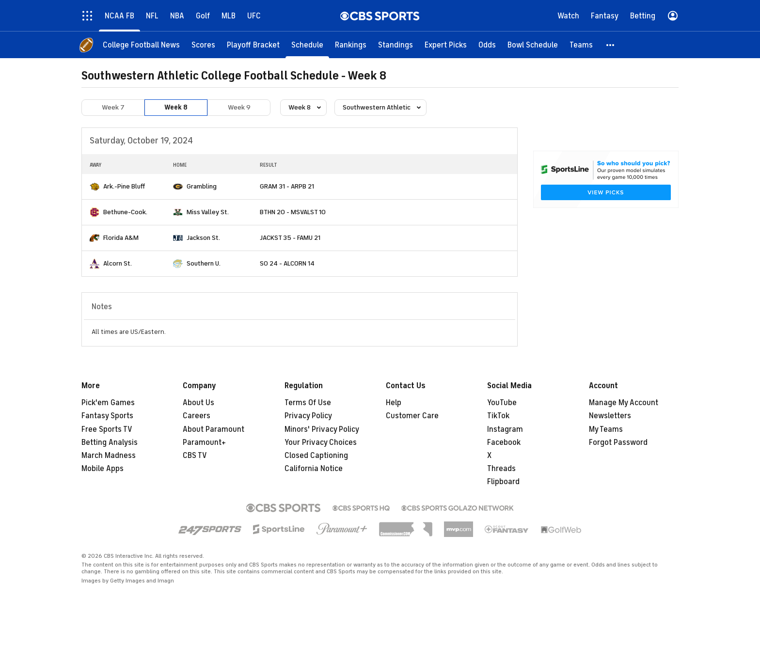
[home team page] (94, 186)
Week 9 (239, 107)
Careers (196, 416)
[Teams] (581, 45)
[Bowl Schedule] (533, 45)
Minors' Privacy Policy (322, 429)
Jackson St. (203, 238)
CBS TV (195, 455)
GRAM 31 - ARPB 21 (287, 186)
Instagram (505, 429)
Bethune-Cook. (125, 212)
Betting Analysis (109, 442)
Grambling (202, 186)
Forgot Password (618, 442)
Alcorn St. (117, 263)
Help (393, 403)
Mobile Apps (102, 468)
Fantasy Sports (107, 416)
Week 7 (113, 107)
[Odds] (487, 45)
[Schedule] (307, 45)
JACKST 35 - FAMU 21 (290, 238)
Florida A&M (121, 238)
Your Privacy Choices (321, 442)
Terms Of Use (308, 403)
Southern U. (204, 263)
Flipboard (503, 482)
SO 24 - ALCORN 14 (287, 263)
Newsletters (610, 416)
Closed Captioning (316, 455)
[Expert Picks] (446, 45)
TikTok (498, 416)
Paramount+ (204, 442)
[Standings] (395, 45)
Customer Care (412, 416)
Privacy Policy (308, 416)
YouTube (502, 403)
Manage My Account (623, 403)
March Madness (108, 455)
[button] (611, 45)
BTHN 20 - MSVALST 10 (293, 212)
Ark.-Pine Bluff (124, 186)
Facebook (504, 442)
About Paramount (213, 429)
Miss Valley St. (208, 212)
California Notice (314, 468)
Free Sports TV (106, 429)
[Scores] (203, 45)
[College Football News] (141, 45)
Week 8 (176, 107)
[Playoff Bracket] (253, 45)
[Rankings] (350, 45)
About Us (198, 403)
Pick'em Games (108, 403)
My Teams (606, 429)
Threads (501, 468)
